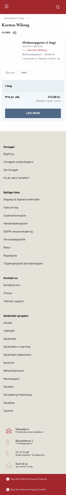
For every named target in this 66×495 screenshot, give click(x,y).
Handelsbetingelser (16, 223)
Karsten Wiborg (37, 50)
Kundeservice (12, 285)
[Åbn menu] (6, 7)
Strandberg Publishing (18, 395)
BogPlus (9, 154)
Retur (7, 247)
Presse (8, 293)
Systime (8, 411)
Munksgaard (11, 379)
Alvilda (8, 323)
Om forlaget (11, 170)
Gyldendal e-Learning (17, 346)
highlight (9, 331)
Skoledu (9, 387)
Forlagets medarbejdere (18, 162)
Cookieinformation (15, 215)
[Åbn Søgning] (58, 7)
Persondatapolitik (14, 239)
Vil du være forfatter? (17, 178)
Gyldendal (10, 339)
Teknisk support (14, 301)
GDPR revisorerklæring (18, 231)
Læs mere (43, 114)
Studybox (9, 403)
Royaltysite (10, 255)
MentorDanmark (14, 371)
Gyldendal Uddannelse (17, 355)
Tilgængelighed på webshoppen (23, 263)
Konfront (9, 363)
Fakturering (11, 207)
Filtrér (10, 32)
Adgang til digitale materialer (22, 199)
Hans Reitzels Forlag (14, 18)
